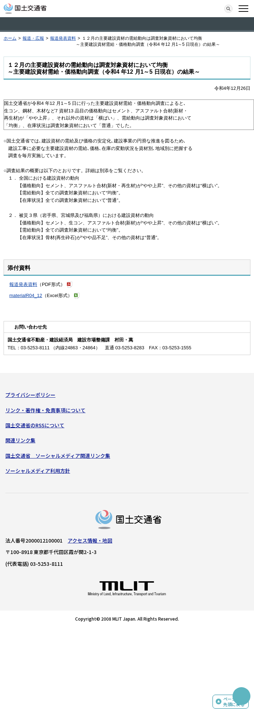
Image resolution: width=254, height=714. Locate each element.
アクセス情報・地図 (90, 540)
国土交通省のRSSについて (34, 425)
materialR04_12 (25, 295)
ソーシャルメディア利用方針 (37, 470)
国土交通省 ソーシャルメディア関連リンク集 (57, 455)
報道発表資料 (63, 38)
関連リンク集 (20, 440)
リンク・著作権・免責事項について (45, 410)
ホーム (10, 38)
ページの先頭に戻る (234, 702)
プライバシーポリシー (30, 394)
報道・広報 (33, 38)
